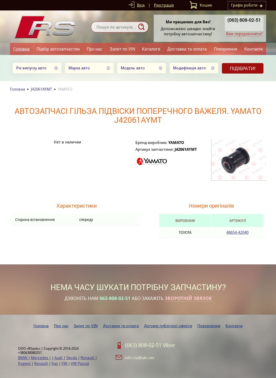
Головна (21, 49)
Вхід (141, 5)
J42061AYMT (41, 89)
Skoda (72, 357)
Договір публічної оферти (168, 325)
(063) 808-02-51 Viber (150, 345)
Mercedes (40, 357)
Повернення (225, 49)
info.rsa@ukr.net (139, 357)
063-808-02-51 (115, 298)
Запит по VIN (122, 49)
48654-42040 (237, 232)
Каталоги (151, 49)
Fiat (55, 363)
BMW (23, 357)
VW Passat (80, 363)
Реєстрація (164, 5)
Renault (87, 357)
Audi (59, 357)
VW (64, 363)
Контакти (253, 49)
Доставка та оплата (187, 49)
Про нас (94, 49)
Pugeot (25, 363)
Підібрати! (243, 68)
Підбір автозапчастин (58, 49)
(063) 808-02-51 (244, 20)
